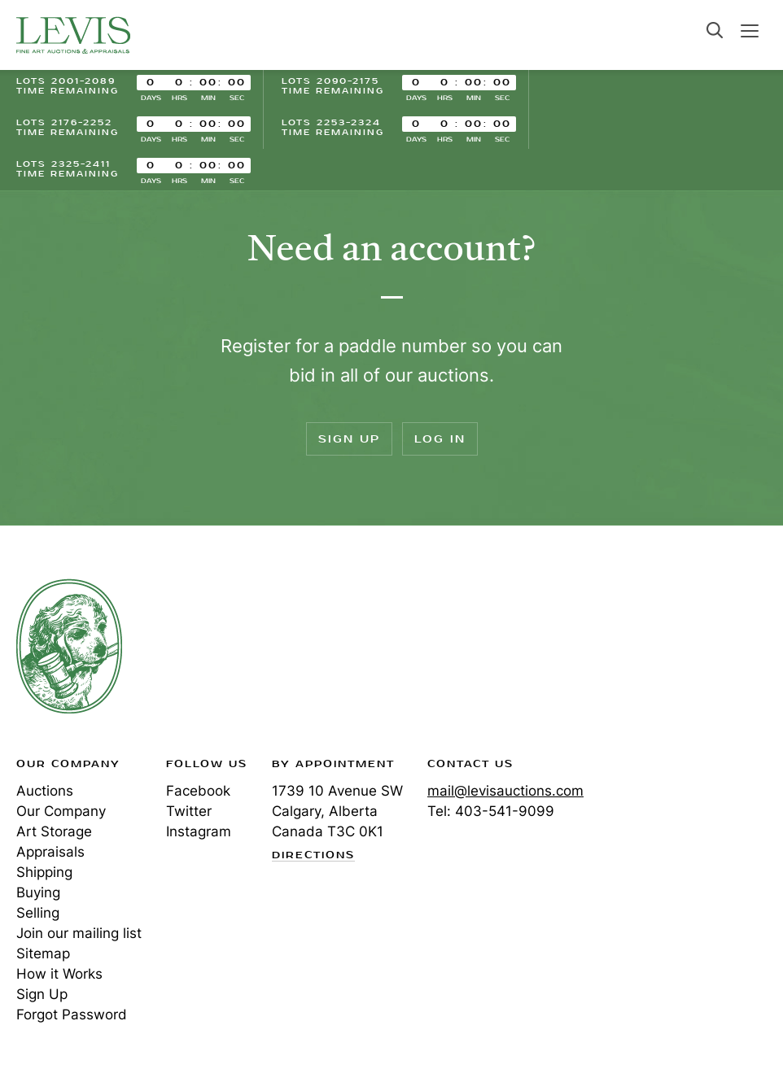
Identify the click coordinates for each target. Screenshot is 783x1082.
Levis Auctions (73, 35)
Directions (313, 856)
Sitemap (43, 953)
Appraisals (50, 852)
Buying (38, 892)
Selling (37, 913)
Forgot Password (71, 1014)
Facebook (198, 791)
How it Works (59, 974)
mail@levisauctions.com (505, 791)
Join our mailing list (79, 933)
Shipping (44, 872)
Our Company (61, 811)
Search (715, 30)
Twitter (189, 811)
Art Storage (54, 831)
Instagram (198, 831)
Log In (440, 439)
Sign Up (349, 439)
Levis (69, 645)
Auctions (44, 791)
